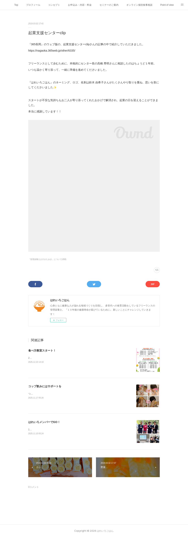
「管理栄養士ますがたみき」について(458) (47, 259)
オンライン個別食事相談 (139, 5)
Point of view (167, 5)
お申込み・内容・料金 (80, 5)
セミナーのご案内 (109, 5)
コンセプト (54, 5)
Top (16, 5)
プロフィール (33, 5)
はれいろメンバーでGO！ (44, 422)
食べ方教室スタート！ (42, 350)
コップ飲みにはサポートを (44, 386)
